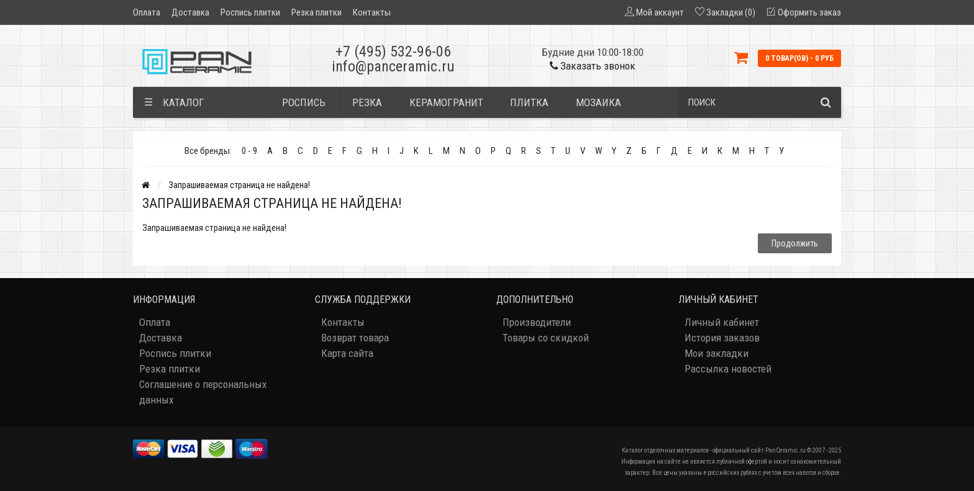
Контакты (372, 12)
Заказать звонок (592, 66)
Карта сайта (347, 353)
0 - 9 (249, 150)
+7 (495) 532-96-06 (393, 51)
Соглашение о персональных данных (202, 392)
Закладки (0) (730, 12)
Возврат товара (355, 337)
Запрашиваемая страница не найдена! (239, 185)
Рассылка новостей (728, 369)
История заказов (722, 337)
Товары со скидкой (546, 337)
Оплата (146, 12)
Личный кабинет (722, 322)
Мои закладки (717, 353)
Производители (537, 322)
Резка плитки (316, 12)
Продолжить (794, 243)
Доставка (190, 12)
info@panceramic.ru (393, 66)
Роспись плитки (250, 12)
